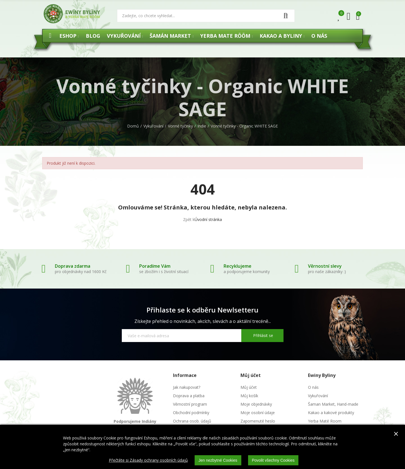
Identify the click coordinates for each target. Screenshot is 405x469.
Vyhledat (286, 15)
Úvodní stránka (208, 219)
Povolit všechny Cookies (273, 460)
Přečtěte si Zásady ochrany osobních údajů (148, 460)
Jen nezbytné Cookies (218, 460)
